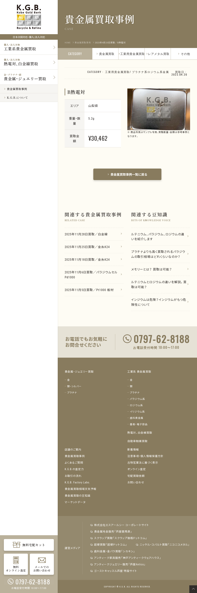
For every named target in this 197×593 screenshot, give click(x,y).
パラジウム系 (137, 399)
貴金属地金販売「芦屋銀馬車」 (111, 531)
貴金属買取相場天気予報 (80, 489)
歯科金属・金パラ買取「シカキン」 (112, 551)
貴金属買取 (105, 53)
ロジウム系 (136, 405)
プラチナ (72, 393)
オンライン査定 (136, 469)
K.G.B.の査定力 (74, 469)
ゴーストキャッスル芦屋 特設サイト (113, 570)
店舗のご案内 (73, 450)
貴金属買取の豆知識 (77, 495)
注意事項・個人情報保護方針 (145, 456)
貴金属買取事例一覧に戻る (127, 174)
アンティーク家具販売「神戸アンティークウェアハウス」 (125, 557)
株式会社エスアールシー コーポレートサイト (119, 525)
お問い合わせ (135, 482)
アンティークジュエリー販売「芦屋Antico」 (118, 564)
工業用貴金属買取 (132, 53)
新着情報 (133, 450)
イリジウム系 (137, 412)
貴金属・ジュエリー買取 (79, 372)
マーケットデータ (75, 502)
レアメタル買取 (158, 53)
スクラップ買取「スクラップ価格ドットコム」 (118, 538)
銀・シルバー (74, 386)
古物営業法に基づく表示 (142, 463)
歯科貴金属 (136, 418)
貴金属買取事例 (75, 456)
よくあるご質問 (74, 463)
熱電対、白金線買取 (139, 433)
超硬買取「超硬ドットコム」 (108, 544)
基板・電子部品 (139, 424)
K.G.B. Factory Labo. (77, 482)
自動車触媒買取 (137, 441)
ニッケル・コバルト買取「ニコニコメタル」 (162, 544)
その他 (184, 53)
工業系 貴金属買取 (139, 372)
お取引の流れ (73, 476)
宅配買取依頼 (136, 476)
